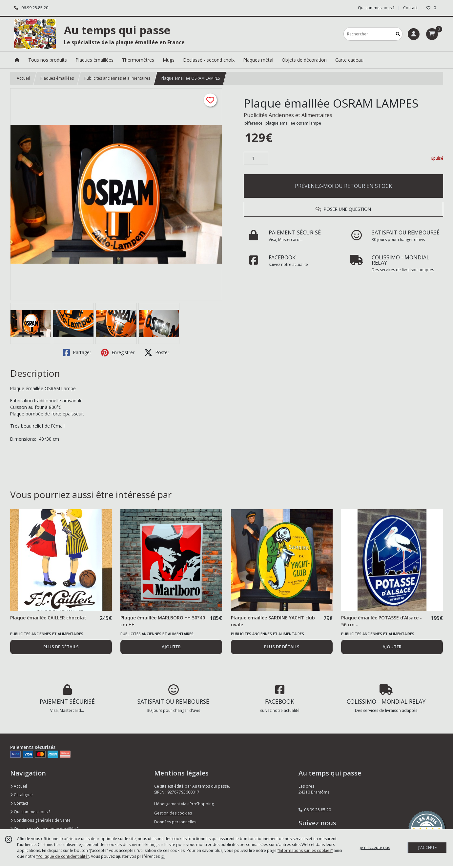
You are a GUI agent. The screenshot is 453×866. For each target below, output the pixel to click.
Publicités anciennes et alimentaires (117, 78)
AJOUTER (171, 647)
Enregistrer (117, 352)
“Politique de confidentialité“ (62, 856)
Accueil (23, 78)
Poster (156, 352)
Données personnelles (175, 822)
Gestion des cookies (173, 813)
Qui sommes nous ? (30, 812)
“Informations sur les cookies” (305, 850)
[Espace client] (413, 34)
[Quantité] (256, 158)
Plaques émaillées (57, 78)
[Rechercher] (398, 34)
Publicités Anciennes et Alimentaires (288, 115)
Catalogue (21, 794)
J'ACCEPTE (427, 847)
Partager (77, 352)
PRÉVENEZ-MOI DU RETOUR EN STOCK (343, 186)
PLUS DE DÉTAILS (61, 647)
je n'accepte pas (375, 847)
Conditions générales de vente (40, 820)
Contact (410, 7)
